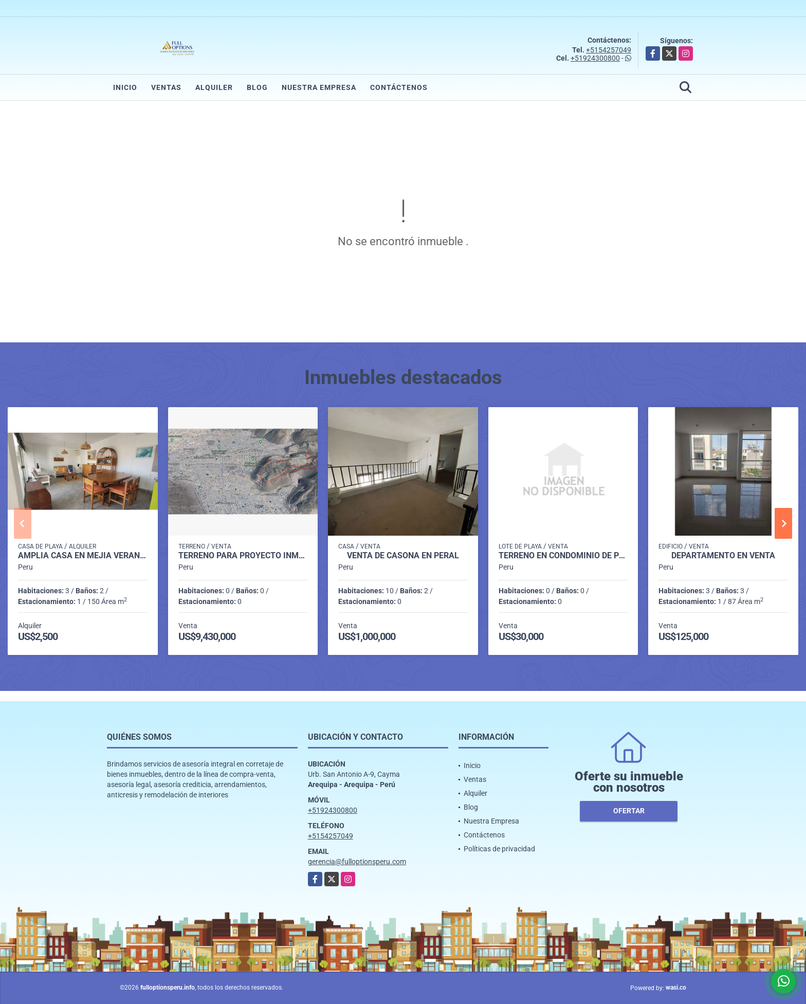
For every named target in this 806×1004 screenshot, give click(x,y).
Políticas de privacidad (499, 849)
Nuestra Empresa (319, 87)
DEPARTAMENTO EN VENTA (723, 556)
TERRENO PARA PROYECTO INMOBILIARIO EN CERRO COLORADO (243, 556)
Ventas (166, 87)
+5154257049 (608, 50)
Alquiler (214, 87)
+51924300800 (595, 58)
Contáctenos (399, 87)
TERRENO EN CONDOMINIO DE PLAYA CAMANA (563, 556)
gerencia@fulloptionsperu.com (357, 861)
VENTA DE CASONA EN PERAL (403, 556)
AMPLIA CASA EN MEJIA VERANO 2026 (83, 556)
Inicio (125, 87)
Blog (257, 87)
